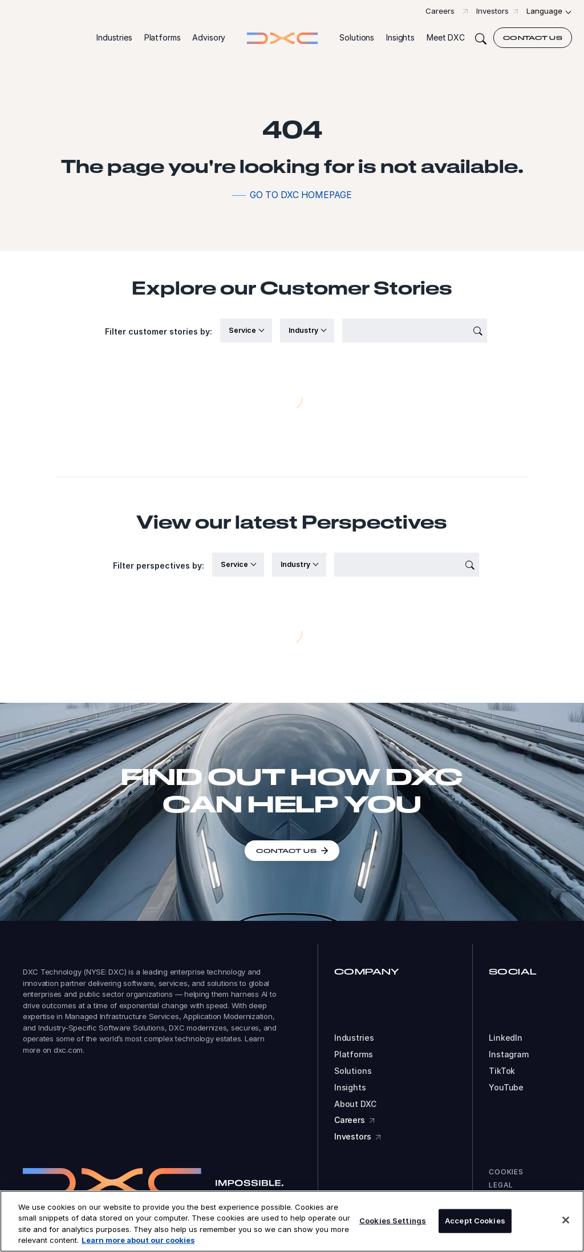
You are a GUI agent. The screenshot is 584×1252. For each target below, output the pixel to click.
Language (544, 10)
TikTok (502, 1071)
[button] (114, 38)
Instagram (509, 1054)
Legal (501, 1185)
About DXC (355, 1104)
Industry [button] (304, 330)
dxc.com (68, 1049)
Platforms (353, 1054)
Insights (350, 1087)
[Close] (565, 1220)
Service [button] (243, 330)
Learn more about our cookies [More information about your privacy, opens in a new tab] (138, 1240)
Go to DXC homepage (301, 195)
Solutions (353, 1071)
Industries (354, 1037)
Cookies (506, 1172)
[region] (292, 1221)
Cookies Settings (392, 1220)
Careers (440, 10)
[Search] (481, 38)
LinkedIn (505, 1037)
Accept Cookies (475, 1220)
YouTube (506, 1087)
